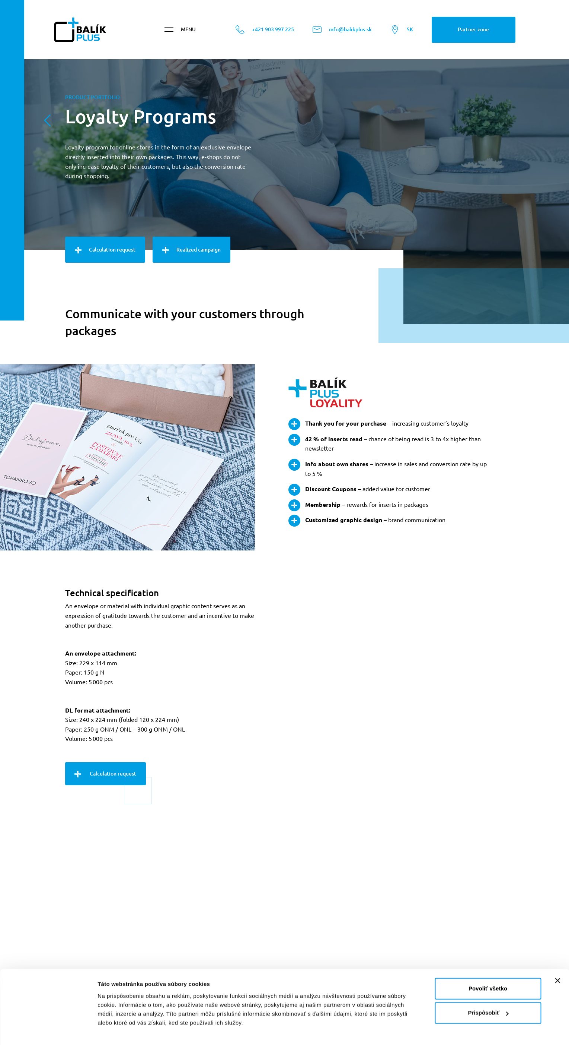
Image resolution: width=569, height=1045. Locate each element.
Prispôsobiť (488, 991)
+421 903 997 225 (265, 33)
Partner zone (473, 33)
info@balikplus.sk (342, 33)
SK (401, 33)
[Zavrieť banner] (557, 958)
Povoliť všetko (488, 966)
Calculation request (105, 249)
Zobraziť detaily (119, 1030)
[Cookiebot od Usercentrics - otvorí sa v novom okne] (48, 1030)
